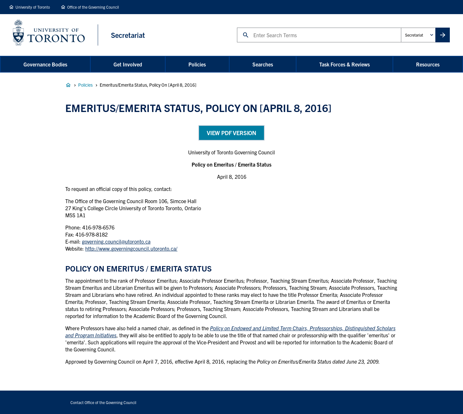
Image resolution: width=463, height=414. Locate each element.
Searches (262, 64)
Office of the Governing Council (93, 6)
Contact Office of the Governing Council (103, 402)
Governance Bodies (45, 64)
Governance (68, 85)
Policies (197, 64)
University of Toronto (32, 6)
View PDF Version (231, 132)
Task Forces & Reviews (344, 64)
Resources (428, 64)
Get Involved (127, 64)
